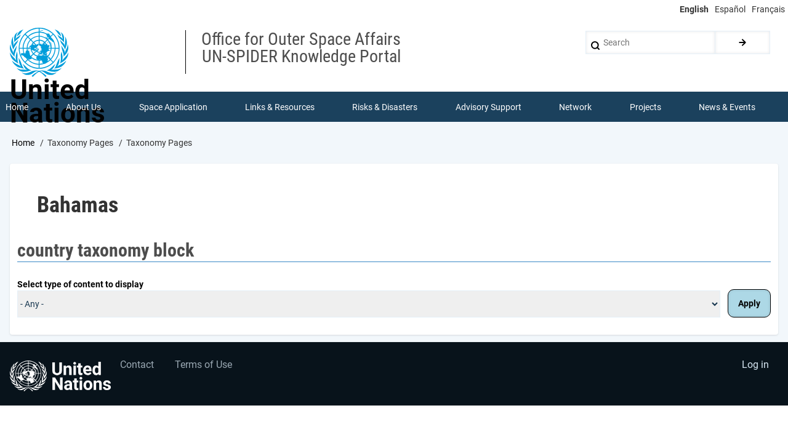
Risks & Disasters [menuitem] (385, 107)
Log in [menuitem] (754, 366)
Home (23, 143)
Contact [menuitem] (138, 366)
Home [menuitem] (17, 107)
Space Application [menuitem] (173, 107)
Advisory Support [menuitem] (488, 107)
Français (768, 9)
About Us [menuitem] (83, 107)
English (694, 9)
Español (730, 9)
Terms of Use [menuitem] (204, 366)
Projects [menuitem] (645, 107)
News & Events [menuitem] (727, 107)
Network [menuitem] (576, 107)
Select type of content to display (80, 285)
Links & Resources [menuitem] (280, 107)
